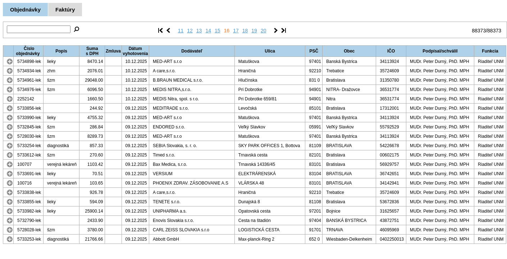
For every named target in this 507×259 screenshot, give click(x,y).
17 (236, 30)
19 (254, 30)
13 (199, 30)
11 (181, 30)
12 (190, 30)
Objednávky (25, 9)
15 (217, 30)
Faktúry (65, 9)
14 (208, 30)
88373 (479, 30)
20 (263, 30)
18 (245, 30)
